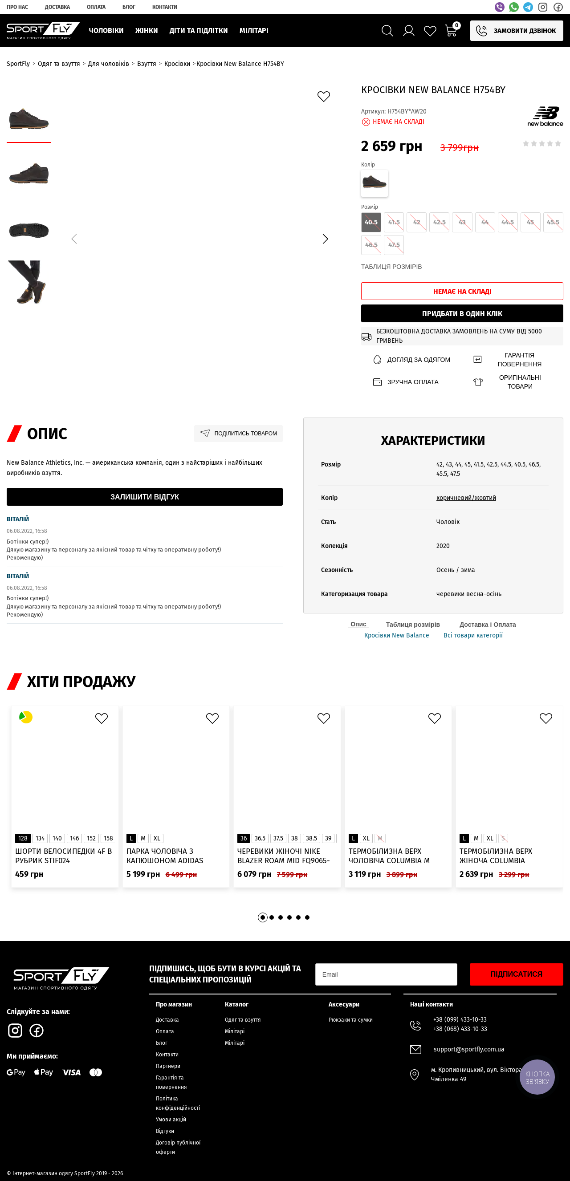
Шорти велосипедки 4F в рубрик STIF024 (63, 856)
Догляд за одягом (411, 359)
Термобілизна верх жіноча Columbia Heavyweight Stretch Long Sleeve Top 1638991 (504, 856)
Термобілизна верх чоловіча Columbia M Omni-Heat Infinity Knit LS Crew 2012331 (398, 856)
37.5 (278, 838)
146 (74, 838)
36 (243, 838)
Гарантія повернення (507, 360)
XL (157, 838)
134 (40, 838)
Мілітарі (234, 1031)
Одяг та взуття (243, 1020)
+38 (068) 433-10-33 (460, 1029)
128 (23, 838)
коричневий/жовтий (466, 498)
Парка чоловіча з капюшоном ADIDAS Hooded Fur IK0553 (164, 856)
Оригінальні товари (506, 382)
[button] (325, 239)
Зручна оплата (405, 382)
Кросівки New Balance (396, 636)
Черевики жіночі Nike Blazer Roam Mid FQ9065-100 (283, 856)
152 (91, 838)
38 (294, 838)
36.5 (260, 838)
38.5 (311, 838)
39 (328, 838)
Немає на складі (462, 291)
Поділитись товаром (238, 433)
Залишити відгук (144, 497)
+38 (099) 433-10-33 (460, 1019)
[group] (199, 237)
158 (108, 838)
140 (57, 838)
